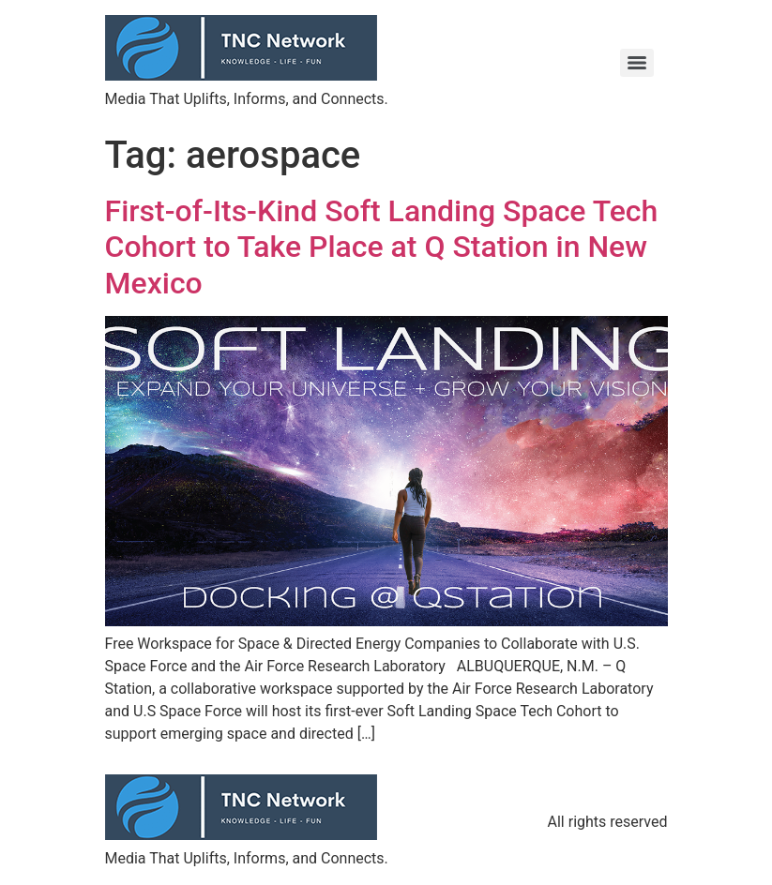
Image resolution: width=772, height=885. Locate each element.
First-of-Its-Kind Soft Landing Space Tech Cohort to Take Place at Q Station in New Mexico (381, 247)
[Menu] (637, 63)
